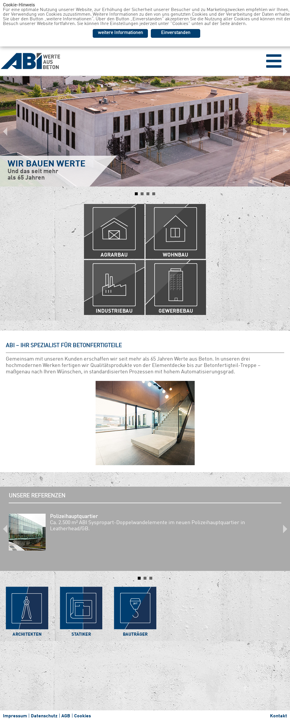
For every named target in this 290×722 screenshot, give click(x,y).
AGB (65, 716)
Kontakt (278, 716)
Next (282, 131)
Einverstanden (175, 33)
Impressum (15, 716)
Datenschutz (44, 716)
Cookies (82, 716)
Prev (7, 131)
